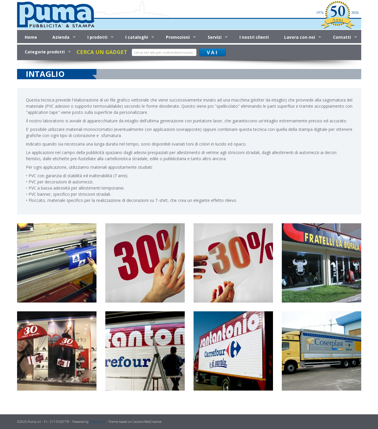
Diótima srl (97, 421)
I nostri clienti (254, 37)
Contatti (342, 37)
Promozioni (178, 37)
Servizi (215, 37)
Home (31, 37)
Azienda (60, 37)
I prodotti (97, 37)
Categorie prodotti (45, 52)
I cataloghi (136, 37)
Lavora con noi (299, 37)
